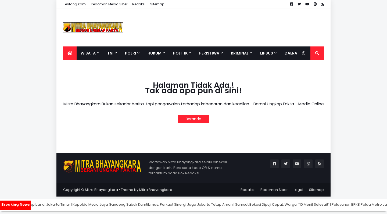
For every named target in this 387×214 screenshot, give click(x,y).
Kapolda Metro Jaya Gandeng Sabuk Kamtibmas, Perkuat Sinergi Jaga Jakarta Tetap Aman (160, 204)
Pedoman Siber (274, 189)
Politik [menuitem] (180, 53)
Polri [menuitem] (130, 53)
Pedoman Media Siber (109, 4)
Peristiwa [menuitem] (209, 53)
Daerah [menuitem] (292, 53)
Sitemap (157, 4)
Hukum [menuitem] (155, 53)
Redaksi (138, 4)
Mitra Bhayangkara (101, 189)
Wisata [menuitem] (88, 53)
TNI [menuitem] (110, 53)
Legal (298, 189)
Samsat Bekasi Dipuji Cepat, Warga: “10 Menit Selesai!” (289, 204)
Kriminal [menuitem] (240, 53)
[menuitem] (70, 53)
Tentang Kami (75, 4)
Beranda (193, 119)
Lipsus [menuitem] (266, 53)
